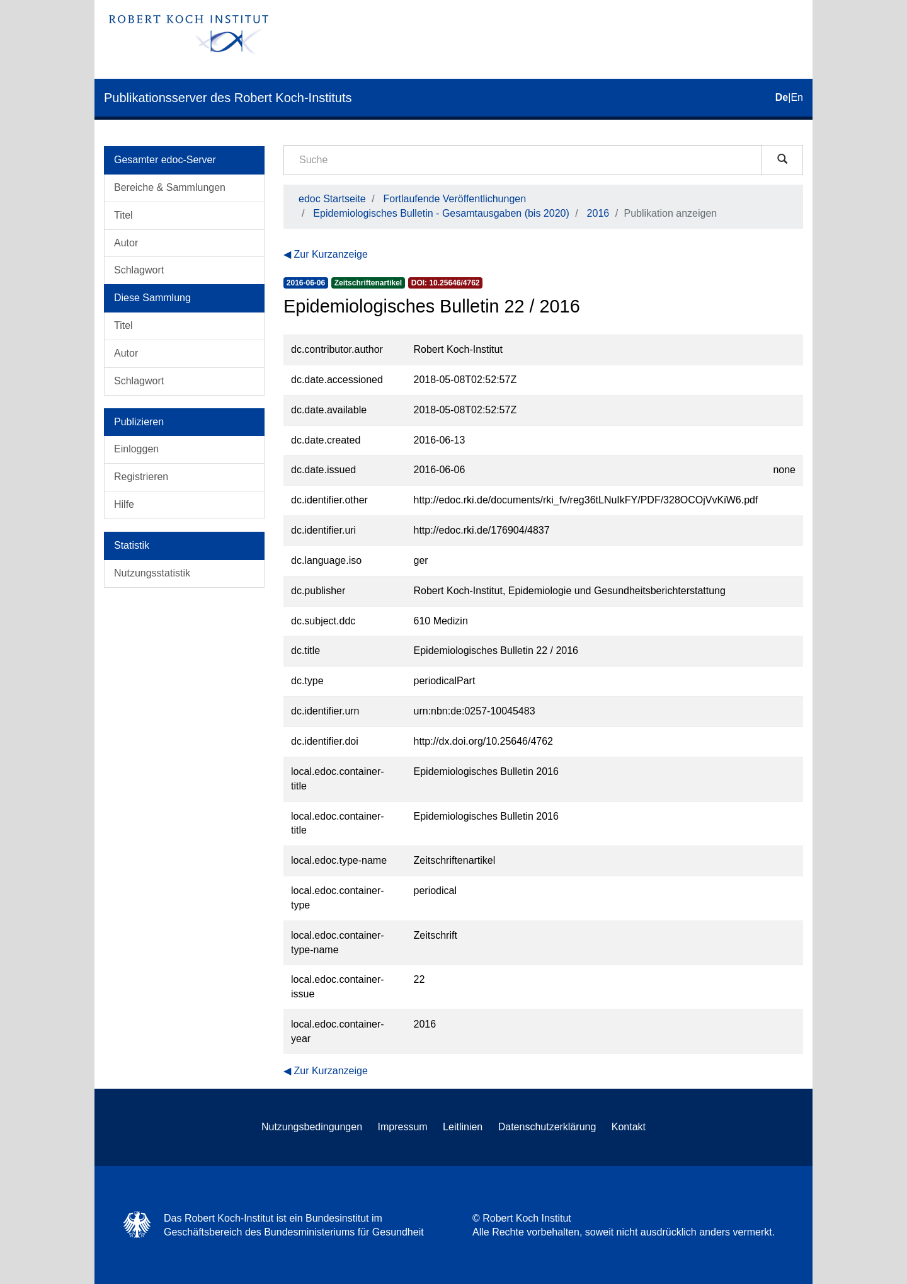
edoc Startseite (332, 198)
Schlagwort (139, 270)
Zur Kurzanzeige (330, 254)
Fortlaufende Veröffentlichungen (455, 198)
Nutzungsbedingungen (311, 1126)
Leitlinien (462, 1126)
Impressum (403, 1126)
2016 (598, 213)
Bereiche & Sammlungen (169, 187)
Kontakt (629, 1126)
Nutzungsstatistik (152, 573)
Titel (123, 215)
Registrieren (141, 476)
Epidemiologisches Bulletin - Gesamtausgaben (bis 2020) (441, 213)
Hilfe (124, 504)
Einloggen (136, 449)
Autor (126, 243)
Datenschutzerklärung (547, 1126)
